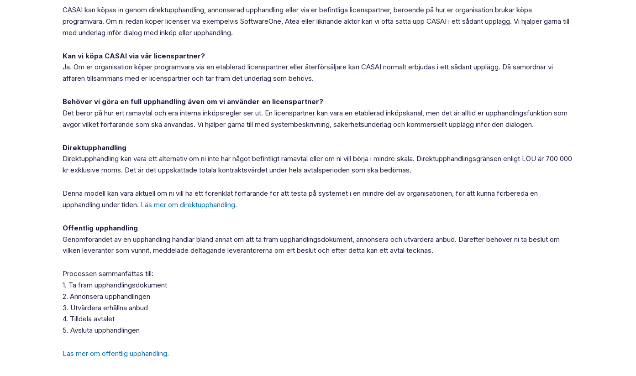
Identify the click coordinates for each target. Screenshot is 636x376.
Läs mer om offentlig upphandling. (116, 353)
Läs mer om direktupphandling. (189, 204)
